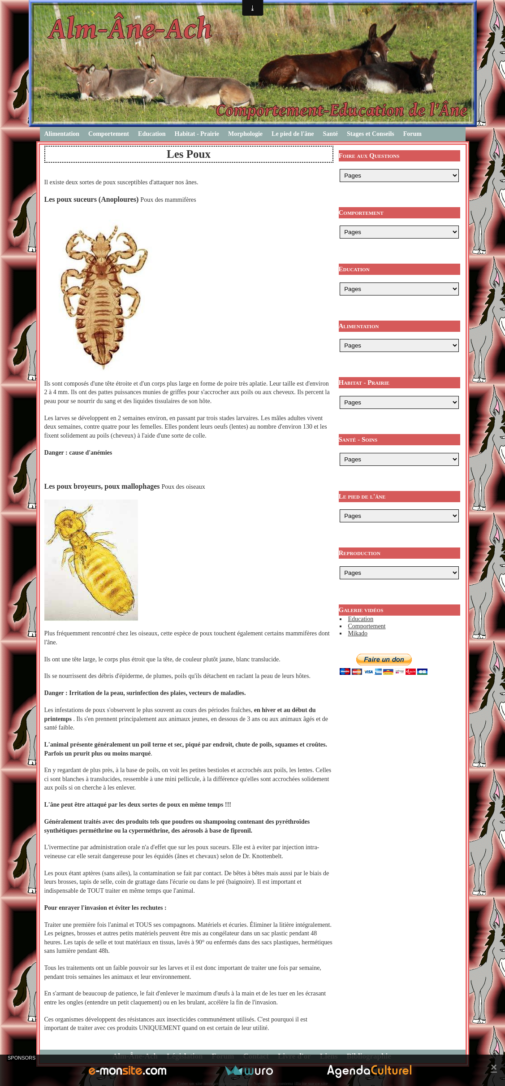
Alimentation (62, 133)
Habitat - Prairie (197, 133)
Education (151, 133)
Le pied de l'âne (293, 133)
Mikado (358, 633)
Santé (330, 133)
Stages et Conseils (370, 133)
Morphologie (245, 133)
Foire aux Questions (369, 155)
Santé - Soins (358, 439)
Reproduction (359, 552)
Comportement (108, 133)
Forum (412, 133)
